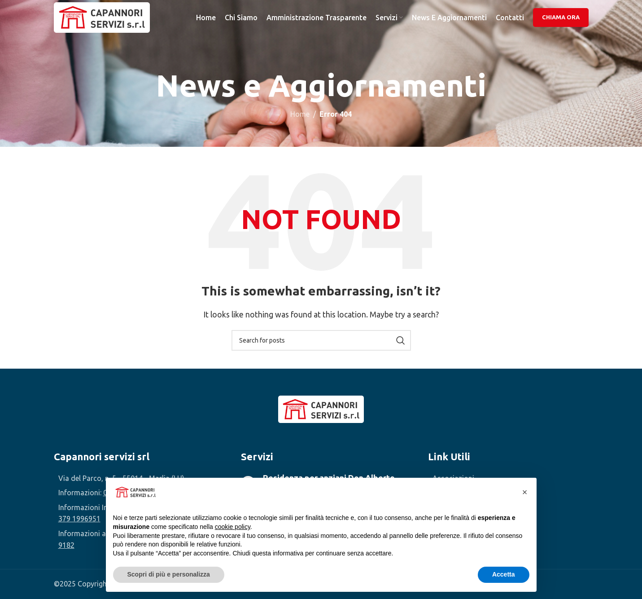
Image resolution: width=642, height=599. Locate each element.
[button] (525, 492)
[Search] (321, 340)
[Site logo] (108, 19)
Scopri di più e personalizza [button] (168, 574)
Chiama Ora (561, 20)
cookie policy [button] (232, 526)
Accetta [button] (503, 574)
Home (300, 114)
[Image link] (321, 409)
